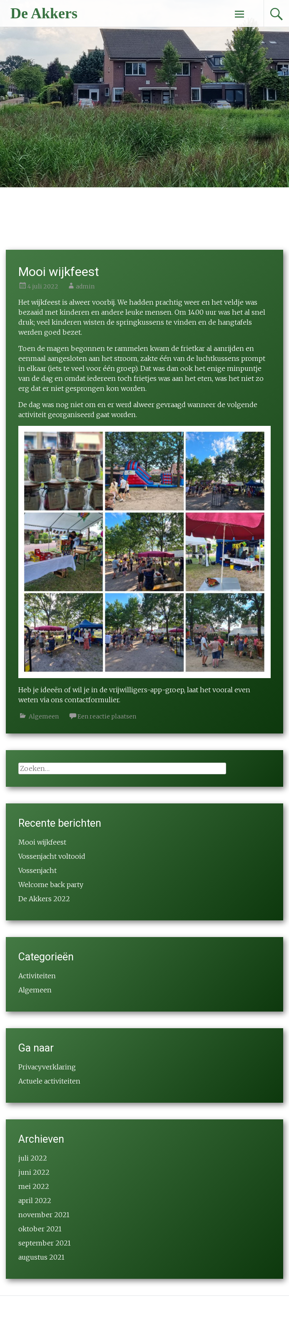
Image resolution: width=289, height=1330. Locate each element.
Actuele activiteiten (49, 1081)
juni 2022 (34, 1172)
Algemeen (44, 716)
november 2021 (44, 1215)
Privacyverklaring (47, 1067)
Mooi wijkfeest (58, 271)
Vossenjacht (37, 870)
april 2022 (34, 1200)
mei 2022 (33, 1186)
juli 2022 (32, 1158)
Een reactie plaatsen (106, 716)
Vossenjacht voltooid (51, 856)
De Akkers (43, 13)
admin (85, 286)
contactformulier (92, 700)
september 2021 (44, 1243)
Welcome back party (50, 884)
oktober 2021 (40, 1229)
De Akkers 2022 (44, 899)
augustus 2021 (41, 1257)
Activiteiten (37, 976)
